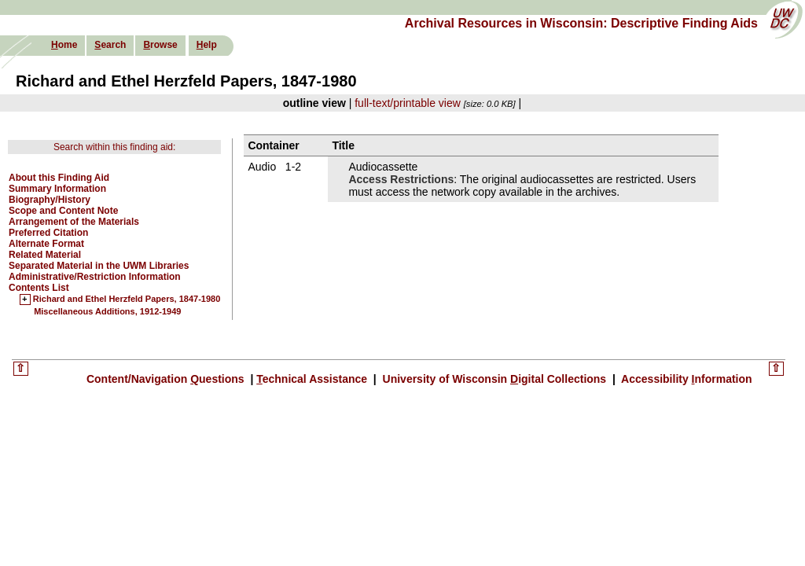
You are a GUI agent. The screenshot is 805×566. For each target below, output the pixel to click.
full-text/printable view (408, 103)
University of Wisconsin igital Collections (494, 379)
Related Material (45, 254)
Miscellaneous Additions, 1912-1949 (107, 311)
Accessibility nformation (685, 379)
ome (64, 44)
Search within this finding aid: (114, 147)
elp (207, 44)
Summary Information (57, 188)
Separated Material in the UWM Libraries (99, 265)
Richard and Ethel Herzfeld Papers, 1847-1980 (126, 299)
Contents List (39, 287)
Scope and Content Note (63, 210)
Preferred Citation (48, 232)
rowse (160, 44)
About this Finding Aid (59, 177)
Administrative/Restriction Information (95, 276)
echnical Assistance (313, 379)
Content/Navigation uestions (167, 379)
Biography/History (49, 199)
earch (110, 44)
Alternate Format (46, 243)
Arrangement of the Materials (74, 221)
